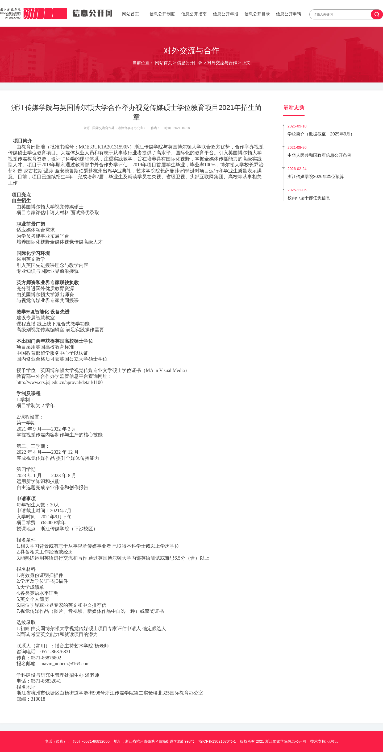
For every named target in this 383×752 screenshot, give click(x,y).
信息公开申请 (288, 14)
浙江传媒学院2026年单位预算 (316, 176)
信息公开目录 (257, 14)
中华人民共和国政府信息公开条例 (319, 155)
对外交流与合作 (222, 62)
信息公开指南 (194, 14)
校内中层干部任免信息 (309, 198)
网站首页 (130, 14)
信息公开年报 (225, 14)
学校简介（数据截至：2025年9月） (321, 134)
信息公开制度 (162, 14)
